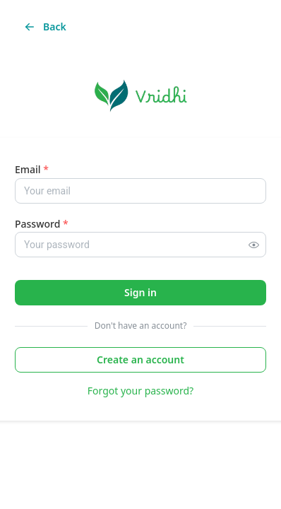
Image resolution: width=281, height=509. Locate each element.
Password (41, 223)
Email (32, 169)
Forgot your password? (140, 390)
